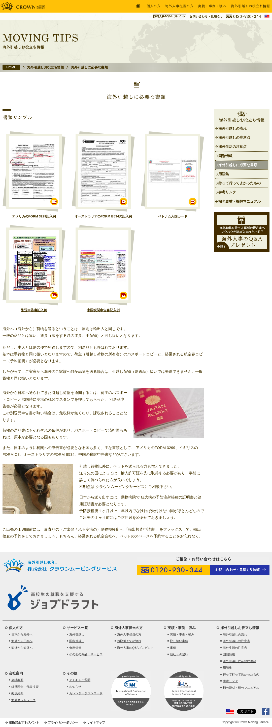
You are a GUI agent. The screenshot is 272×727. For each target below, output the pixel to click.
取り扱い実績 (179, 641)
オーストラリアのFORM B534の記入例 (103, 216)
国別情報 (225, 156)
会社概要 (17, 680)
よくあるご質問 (79, 680)
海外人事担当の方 (129, 634)
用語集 (223, 174)
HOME (11, 67)
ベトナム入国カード (172, 216)
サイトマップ (96, 722)
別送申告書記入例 (34, 310)
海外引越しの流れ (232, 128)
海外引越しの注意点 (234, 137)
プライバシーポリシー (63, 722)
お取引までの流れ (129, 641)
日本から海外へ (21, 634)
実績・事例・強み (182, 634)
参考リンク (227, 192)
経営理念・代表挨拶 (25, 687)
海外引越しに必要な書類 (237, 165)
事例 (173, 648)
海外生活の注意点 (232, 147)
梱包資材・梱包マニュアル (239, 201)
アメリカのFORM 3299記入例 (34, 216)
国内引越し (76, 641)
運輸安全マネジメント (24, 722)
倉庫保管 (75, 648)
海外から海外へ (21, 648)
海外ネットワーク (23, 700)
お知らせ (75, 687)
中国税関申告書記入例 (103, 310)
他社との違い (179, 654)
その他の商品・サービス (86, 654)
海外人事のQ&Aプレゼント (135, 648)
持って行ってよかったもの (239, 183)
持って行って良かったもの (241, 674)
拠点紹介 (17, 693)
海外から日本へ (21, 641)
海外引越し (76, 634)
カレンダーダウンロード (86, 693)
